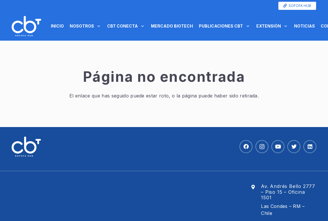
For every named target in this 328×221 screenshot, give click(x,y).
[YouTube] (277, 146)
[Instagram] (261, 146)
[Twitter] (293, 146)
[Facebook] (246, 146)
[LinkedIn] (309, 146)
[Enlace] (26, 26)
